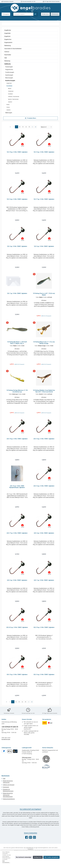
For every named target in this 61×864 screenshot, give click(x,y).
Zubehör (10, 101)
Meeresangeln (9, 77)
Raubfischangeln (10, 80)
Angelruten (7, 36)
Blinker (9, 88)
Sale (5, 58)
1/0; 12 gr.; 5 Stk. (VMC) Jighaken (44, 152)
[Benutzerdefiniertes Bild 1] (44, 723)
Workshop (7, 61)
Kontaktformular (6, 740)
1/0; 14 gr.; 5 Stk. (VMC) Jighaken (17, 199)
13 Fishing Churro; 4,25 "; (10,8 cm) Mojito (44, 294)
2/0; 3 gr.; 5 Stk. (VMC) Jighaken (44, 533)
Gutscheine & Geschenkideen (13, 48)
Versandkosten (29, 848)
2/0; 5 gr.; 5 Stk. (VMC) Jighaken (17, 580)
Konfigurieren (38, 857)
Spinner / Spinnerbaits (13, 99)
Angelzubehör (8, 42)
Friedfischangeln (9, 72)
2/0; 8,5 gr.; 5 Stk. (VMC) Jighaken (17, 628)
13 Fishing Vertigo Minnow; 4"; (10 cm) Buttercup (17, 391)
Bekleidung (7, 45)
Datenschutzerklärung (9, 799)
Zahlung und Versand (8, 785)
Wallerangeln (8, 112)
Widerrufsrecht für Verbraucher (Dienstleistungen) (8, 795)
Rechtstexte (5, 776)
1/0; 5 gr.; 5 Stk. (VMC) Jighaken (44, 246)
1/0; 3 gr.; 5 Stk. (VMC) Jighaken (17, 246)
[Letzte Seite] (35, 126)
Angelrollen (7, 33)
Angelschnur (7, 39)
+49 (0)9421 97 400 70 (10, 727)
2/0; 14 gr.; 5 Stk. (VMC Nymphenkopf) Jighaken (17, 487)
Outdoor (6, 51)
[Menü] (6, 14)
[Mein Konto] (45, 14)
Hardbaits (10, 93)
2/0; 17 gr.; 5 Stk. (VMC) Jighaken (17, 533)
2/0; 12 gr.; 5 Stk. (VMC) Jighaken (44, 439)
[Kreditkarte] (15, 752)
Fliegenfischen (9, 69)
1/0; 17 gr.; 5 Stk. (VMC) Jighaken (44, 199)
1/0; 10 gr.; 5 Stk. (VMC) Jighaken (17, 152)
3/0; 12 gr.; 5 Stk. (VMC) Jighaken (17, 675)
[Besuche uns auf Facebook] (26, 838)
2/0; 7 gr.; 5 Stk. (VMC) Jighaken (44, 580)
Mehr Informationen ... (6, 861)
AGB (4, 779)
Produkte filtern (30, 118)
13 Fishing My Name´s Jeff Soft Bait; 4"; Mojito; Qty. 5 (17, 342)
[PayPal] (4, 752)
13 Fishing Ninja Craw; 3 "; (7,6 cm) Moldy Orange (44, 342)
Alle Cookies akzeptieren (51, 857)
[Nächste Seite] (32, 126)
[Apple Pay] (9, 752)
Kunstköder (9, 85)
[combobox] (23, 14)
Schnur (8, 107)
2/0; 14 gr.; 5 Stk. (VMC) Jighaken (44, 486)
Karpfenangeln (9, 75)
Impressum (6, 787)
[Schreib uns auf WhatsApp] (34, 838)
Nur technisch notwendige (23, 857)
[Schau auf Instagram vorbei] (30, 838)
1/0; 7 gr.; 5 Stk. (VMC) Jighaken (17, 293)
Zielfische (7, 64)
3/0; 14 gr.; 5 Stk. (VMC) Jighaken (44, 675)
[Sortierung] (46, 127)
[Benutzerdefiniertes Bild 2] (50, 723)
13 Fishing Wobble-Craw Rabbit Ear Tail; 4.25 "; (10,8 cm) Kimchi (44, 391)
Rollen (8, 104)
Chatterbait (10, 91)
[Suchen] (35, 14)
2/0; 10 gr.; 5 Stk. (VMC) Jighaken (17, 439)
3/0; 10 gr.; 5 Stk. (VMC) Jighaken (44, 628)
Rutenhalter (7, 54)
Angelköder (7, 30)
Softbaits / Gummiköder (13, 96)
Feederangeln (9, 66)
